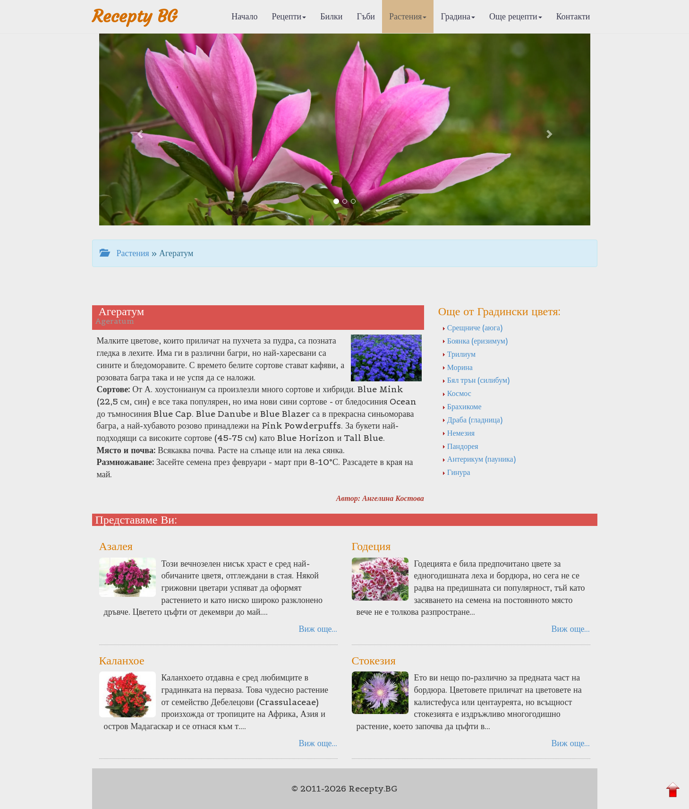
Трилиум (459, 354)
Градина (458, 16)
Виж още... (318, 628)
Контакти (573, 16)
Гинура (456, 472)
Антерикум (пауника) (479, 459)
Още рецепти (515, 16)
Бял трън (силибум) (476, 380)
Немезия (458, 433)
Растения (407, 16)
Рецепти (289, 16)
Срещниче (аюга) (472, 327)
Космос (456, 393)
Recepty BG (134, 16)
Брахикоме (462, 406)
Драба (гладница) (472, 419)
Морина (457, 367)
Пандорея (460, 446)
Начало (244, 16)
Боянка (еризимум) (475, 340)
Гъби (366, 16)
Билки (331, 16)
